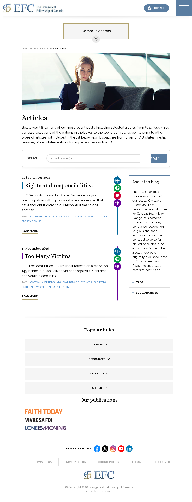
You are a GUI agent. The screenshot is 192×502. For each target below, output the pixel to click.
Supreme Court (31, 221)
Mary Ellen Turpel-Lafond (53, 287)
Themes (97, 344)
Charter (49, 216)
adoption (34, 282)
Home (25, 48)
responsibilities (66, 216)
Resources (97, 359)
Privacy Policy (76, 462)
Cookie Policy (108, 462)
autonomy (35, 216)
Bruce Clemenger (80, 282)
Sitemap (136, 462)
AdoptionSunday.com (55, 282)
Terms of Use (43, 462)
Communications (96, 31)
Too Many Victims (48, 256)
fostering (28, 287)
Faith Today (100, 282)
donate (159, 8)
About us (97, 373)
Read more (30, 230)
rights (82, 216)
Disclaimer (162, 462)
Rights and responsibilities (59, 185)
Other (97, 388)
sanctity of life (98, 216)
